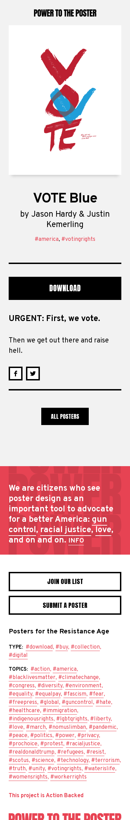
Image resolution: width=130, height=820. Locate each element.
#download (39, 647)
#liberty (100, 719)
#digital (18, 655)
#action (40, 669)
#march (36, 727)
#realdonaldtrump (31, 752)
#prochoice (23, 744)
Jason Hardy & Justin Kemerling (70, 219)
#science (43, 760)
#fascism (74, 694)
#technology (72, 760)
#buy (61, 647)
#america (47, 239)
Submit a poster (65, 605)
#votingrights (78, 239)
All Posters (65, 416)
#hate (103, 702)
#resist (95, 752)
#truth (17, 768)
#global (49, 702)
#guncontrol (77, 702)
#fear (96, 694)
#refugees (70, 752)
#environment (83, 685)
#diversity (49, 685)
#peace (18, 735)
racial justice (65, 530)
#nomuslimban (67, 727)
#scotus (19, 760)
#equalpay (48, 694)
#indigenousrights (31, 719)
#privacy (88, 735)
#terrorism (105, 760)
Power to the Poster (65, 13)
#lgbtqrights (71, 719)
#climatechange (78, 677)
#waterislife (99, 768)
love (103, 530)
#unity (36, 768)
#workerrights (68, 777)
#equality (20, 694)
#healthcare (24, 710)
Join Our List (65, 581)
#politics (41, 735)
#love (16, 727)
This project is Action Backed (46, 795)
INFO (76, 541)
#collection (85, 647)
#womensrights (28, 777)
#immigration (60, 710)
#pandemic (102, 727)
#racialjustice (83, 744)
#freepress (23, 702)
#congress (22, 685)
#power (65, 735)
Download (65, 288)
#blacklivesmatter (32, 677)
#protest (51, 744)
